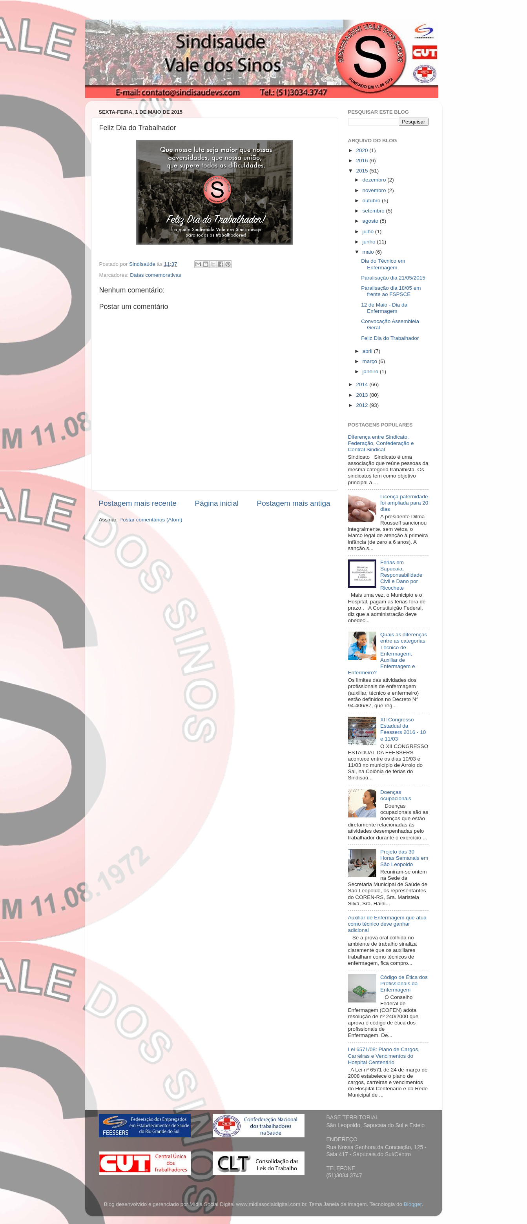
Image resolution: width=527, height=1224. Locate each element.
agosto (371, 221)
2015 (362, 171)
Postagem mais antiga (293, 503)
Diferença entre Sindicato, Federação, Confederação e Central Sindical (381, 443)
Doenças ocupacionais (395, 795)
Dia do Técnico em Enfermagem (383, 264)
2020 (362, 150)
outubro (372, 200)
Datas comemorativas (155, 275)
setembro (374, 211)
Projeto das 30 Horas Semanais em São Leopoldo (404, 858)
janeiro (371, 371)
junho (370, 242)
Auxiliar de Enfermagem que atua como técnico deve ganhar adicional (387, 924)
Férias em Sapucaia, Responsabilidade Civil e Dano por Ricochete (401, 575)
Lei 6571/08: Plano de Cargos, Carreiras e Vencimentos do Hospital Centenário (383, 1055)
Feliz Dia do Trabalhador (390, 338)
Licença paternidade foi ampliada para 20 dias (404, 503)
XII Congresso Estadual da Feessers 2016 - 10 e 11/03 (403, 729)
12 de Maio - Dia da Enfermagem (384, 308)
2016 (362, 160)
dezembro (375, 180)
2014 (362, 384)
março (371, 361)
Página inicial (217, 503)
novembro (375, 190)
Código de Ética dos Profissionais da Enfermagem (404, 983)
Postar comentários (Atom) (150, 520)
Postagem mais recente (138, 503)
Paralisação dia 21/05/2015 (393, 278)
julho (369, 231)
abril (368, 351)
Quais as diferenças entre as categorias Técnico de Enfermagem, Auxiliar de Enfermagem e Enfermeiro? (387, 654)
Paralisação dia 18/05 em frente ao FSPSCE (391, 291)
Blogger (413, 1204)
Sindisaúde (143, 264)
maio (369, 252)
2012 (362, 405)
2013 (362, 395)
